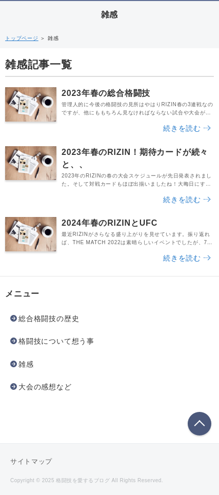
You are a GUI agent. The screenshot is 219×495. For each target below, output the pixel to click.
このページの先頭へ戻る (199, 423)
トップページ (21, 38)
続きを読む (182, 128)
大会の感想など (45, 387)
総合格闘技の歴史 (48, 318)
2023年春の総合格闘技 (106, 93)
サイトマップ (31, 461)
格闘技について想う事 (56, 341)
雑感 (109, 14)
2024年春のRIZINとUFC (109, 223)
